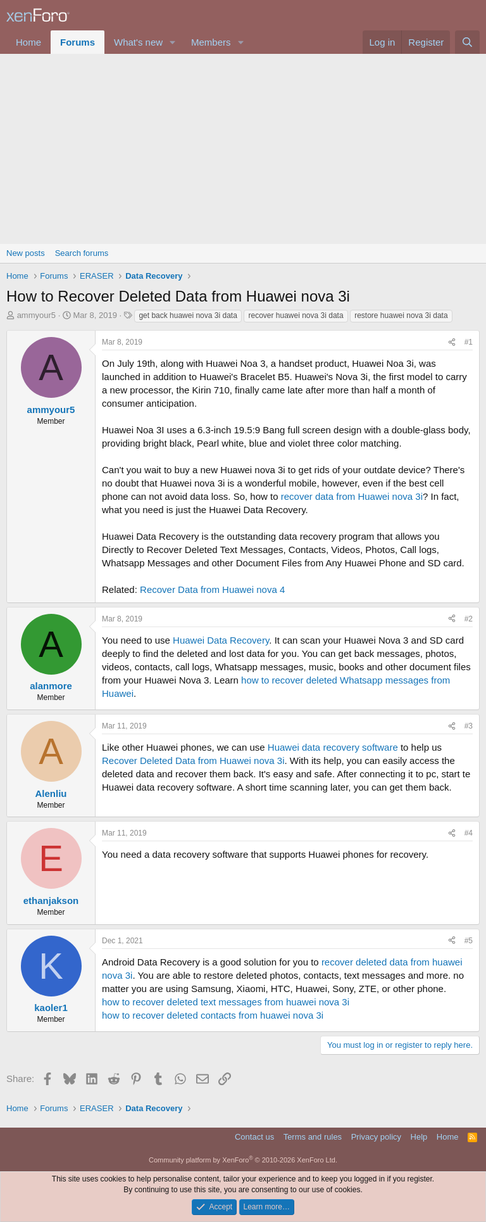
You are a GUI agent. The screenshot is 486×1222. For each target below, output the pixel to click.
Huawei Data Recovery (221, 640)
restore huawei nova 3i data (400, 315)
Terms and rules (313, 1137)
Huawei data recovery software (333, 747)
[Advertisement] (243, 149)
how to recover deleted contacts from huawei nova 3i (212, 1015)
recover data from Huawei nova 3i (352, 496)
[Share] (452, 342)
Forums (77, 42)
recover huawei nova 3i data (295, 315)
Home (28, 42)
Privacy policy (376, 1137)
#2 (468, 618)
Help (419, 1137)
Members (211, 42)
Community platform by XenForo (243, 1160)
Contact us (254, 1137)
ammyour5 (36, 315)
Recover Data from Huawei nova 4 (212, 589)
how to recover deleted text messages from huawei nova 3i (225, 1001)
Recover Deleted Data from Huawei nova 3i (193, 760)
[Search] (467, 42)
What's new (138, 42)
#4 (468, 833)
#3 (468, 726)
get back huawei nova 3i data (188, 315)
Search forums (82, 253)
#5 (468, 940)
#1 (468, 342)
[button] (173, 42)
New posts (25, 253)
